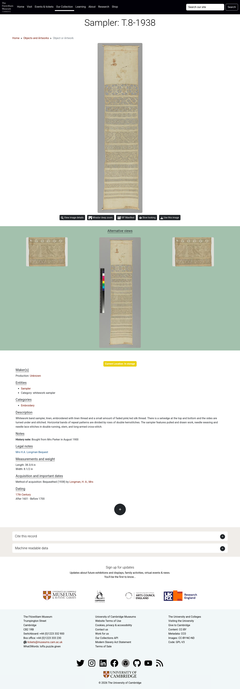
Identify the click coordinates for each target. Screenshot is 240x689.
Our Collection (64, 6)
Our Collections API (106, 638)
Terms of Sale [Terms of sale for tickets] (103, 646)
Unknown (35, 375)
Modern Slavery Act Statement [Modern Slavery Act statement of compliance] (113, 642)
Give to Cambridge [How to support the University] (179, 625)
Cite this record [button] (26, 536)
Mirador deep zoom (101, 217)
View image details (72, 217)
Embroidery (27, 405)
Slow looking (147, 217)
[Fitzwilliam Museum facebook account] (103, 663)
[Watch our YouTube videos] (148, 663)
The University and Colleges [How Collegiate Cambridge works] (184, 616)
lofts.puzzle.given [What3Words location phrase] (50, 646)
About (92, 6)
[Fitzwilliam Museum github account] (137, 663)
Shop (115, 6)
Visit (29, 6)
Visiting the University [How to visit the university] (181, 620)
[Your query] (205, 7)
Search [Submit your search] (232, 7)
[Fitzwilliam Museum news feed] (159, 663)
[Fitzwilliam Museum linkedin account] (114, 663)
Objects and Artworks (36, 38)
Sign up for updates (120, 567)
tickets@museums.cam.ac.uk (44, 642)
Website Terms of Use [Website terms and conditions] (108, 620)
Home (21, 6)
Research (103, 6)
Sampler (26, 388)
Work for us (102, 633)
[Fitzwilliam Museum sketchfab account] (126, 663)
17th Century (23, 494)
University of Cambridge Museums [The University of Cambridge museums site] (115, 616)
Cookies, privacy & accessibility (113, 625)
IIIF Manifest (126, 217)
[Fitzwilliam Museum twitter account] (80, 663)
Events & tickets (44, 6)
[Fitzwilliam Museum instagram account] (92, 663)
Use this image (170, 217)
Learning (80, 6)
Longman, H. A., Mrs (81, 481)
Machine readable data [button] (31, 548)
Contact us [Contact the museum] (101, 629)
